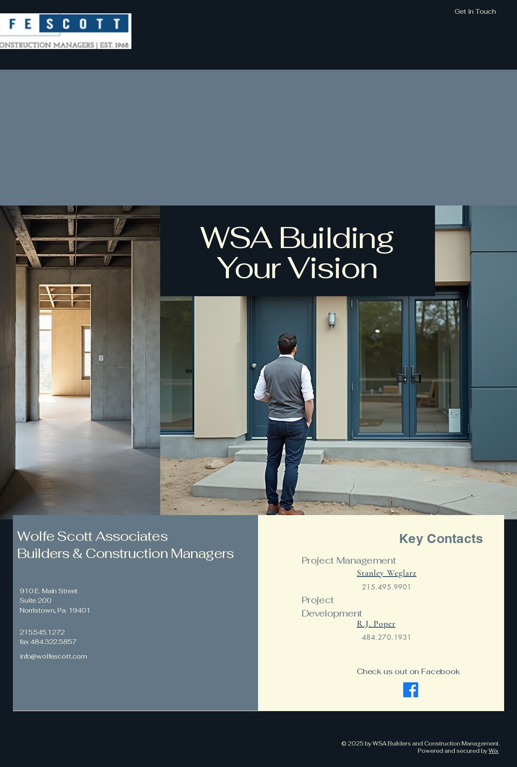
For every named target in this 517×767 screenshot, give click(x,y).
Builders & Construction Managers (127, 553)
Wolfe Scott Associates (92, 536)
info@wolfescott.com (53, 656)
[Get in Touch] (429, 12)
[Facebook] (410, 689)
